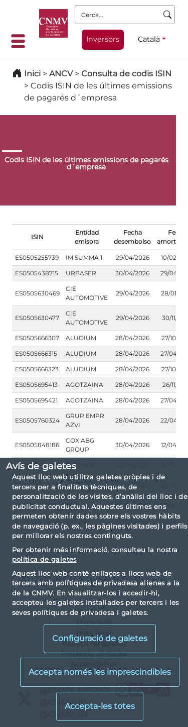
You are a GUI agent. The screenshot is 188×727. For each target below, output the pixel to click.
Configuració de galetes (99, 638)
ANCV (61, 73)
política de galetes (44, 559)
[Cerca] (167, 14)
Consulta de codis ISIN (126, 73)
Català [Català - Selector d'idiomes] (149, 39)
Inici (32, 73)
